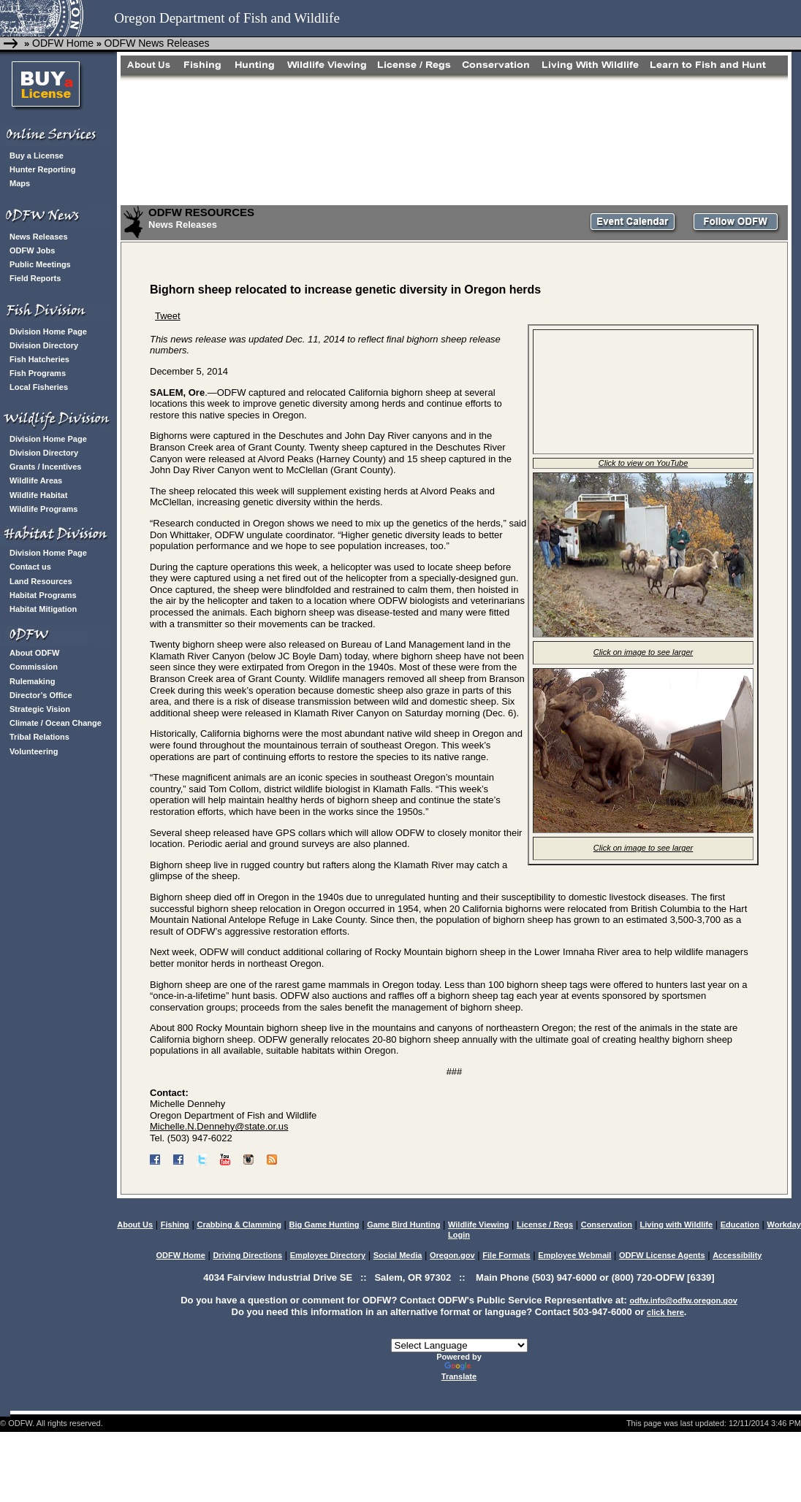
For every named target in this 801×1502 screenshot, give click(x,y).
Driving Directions (247, 1255)
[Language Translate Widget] (459, 1345)
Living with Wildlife (676, 1224)
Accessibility (737, 1255)
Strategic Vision (40, 709)
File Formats (506, 1255)
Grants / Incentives (45, 466)
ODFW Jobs (32, 250)
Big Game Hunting (324, 1224)
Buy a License (37, 155)
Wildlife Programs (43, 509)
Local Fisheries (39, 387)
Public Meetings (40, 264)
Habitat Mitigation (43, 609)
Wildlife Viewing (478, 1224)
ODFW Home (61, 43)
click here (665, 1312)
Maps (20, 183)
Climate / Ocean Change (56, 723)
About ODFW (34, 652)
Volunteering (34, 751)
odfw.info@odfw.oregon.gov (683, 1300)
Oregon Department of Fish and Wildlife (227, 18)
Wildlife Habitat (38, 495)
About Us (135, 1224)
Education (740, 1224)
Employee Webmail (574, 1255)
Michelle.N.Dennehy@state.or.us (219, 1126)
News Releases (39, 236)
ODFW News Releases (157, 43)
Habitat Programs (43, 595)
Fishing (175, 1224)
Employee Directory (327, 1255)
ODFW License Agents (662, 1255)
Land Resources (41, 581)
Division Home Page (48, 331)
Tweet (168, 315)
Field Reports (35, 278)
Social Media (397, 1255)
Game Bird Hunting (403, 1224)
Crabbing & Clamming (239, 1224)
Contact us (30, 566)
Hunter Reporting (42, 169)
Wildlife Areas (36, 480)
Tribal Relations (39, 736)
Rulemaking (32, 681)
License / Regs (545, 1224)
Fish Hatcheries (39, 359)
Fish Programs (38, 373)
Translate (459, 1371)
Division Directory (44, 345)
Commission (34, 666)
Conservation (606, 1224)
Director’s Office (41, 695)
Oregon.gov (452, 1255)
